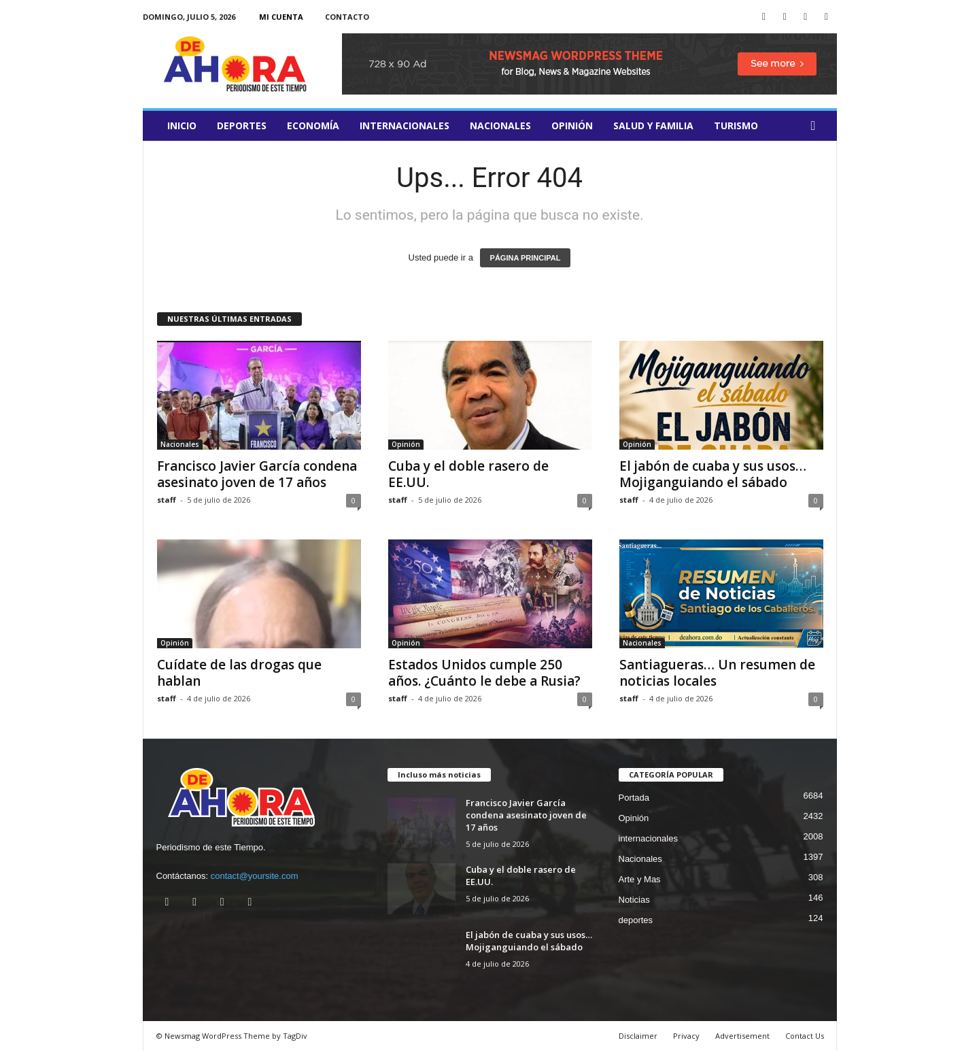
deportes (242, 125)
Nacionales (500, 125)
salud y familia (653, 125)
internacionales (404, 125)
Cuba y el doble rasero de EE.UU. (468, 474)
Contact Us (804, 1036)
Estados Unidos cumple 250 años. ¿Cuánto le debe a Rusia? (484, 673)
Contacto (347, 17)
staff (166, 500)
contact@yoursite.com (254, 876)
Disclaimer (638, 1036)
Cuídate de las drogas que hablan (239, 673)
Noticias (634, 900)
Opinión (572, 125)
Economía (313, 125)
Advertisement (742, 1036)
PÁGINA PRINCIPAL (525, 258)
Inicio (181, 125)
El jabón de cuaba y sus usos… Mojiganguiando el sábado (712, 474)
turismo (736, 125)
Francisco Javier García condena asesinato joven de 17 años (257, 474)
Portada (634, 798)
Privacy (686, 1036)
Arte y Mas (640, 879)
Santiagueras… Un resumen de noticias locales (717, 673)
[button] (816, 126)
